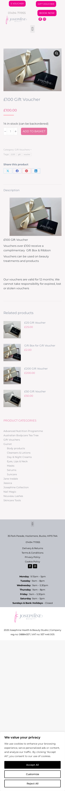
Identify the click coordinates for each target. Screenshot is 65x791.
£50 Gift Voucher (35, 391)
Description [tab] (11, 190)
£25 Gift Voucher (35, 322)
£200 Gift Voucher (36, 368)
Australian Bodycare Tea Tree (20, 435)
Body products (16, 448)
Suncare (12, 474)
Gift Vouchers (22, 149)
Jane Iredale (10, 478)
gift (19, 154)
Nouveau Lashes (13, 496)
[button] (32, 29)
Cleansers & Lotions (19, 452)
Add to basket (34, 131)
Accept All (32, 764)
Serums (11, 470)
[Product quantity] (10, 131)
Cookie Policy (32, 561)
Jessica (7, 483)
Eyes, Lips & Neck (17, 461)
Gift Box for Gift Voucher (39, 345)
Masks (10, 465)
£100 (13, 154)
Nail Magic (9, 491)
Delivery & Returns (32, 548)
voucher (27, 154)
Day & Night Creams (19, 457)
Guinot (7, 444)
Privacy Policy (32, 557)
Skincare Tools (12, 500)
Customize (32, 774)
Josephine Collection (16, 487)
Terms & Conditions (32, 552)
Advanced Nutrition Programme (23, 431)
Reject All (32, 783)
